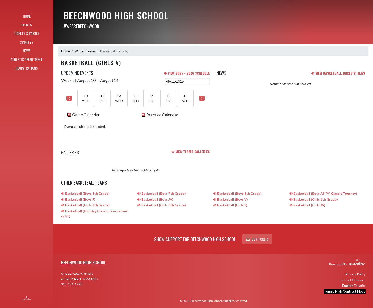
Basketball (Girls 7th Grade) (85, 205)
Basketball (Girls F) (230, 205)
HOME (27, 16)
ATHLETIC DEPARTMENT (27, 59)
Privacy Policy (355, 274)
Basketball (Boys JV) (155, 199)
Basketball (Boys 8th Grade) (237, 193)
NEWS (27, 50)
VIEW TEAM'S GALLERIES (190, 151)
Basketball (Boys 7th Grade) (161, 193)
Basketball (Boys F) (78, 199)
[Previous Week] (69, 98)
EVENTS (26, 24)
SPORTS (25, 42)
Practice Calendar (160, 114)
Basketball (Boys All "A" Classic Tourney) (323, 193)
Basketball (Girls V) (114, 51)
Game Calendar (83, 114)
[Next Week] (202, 98)
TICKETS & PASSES (26, 33)
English (347, 286)
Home (65, 51)
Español (360, 286)
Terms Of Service (353, 280)
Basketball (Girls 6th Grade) (313, 199)
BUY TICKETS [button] (257, 239)
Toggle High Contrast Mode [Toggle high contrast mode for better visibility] (345, 291)
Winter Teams (85, 51)
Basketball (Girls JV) (307, 205)
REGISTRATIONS (27, 68)
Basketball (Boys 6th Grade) (85, 193)
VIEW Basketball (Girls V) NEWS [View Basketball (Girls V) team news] (338, 73)
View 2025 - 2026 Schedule (187, 73)
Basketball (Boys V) (230, 199)
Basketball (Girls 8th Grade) (161, 205)
